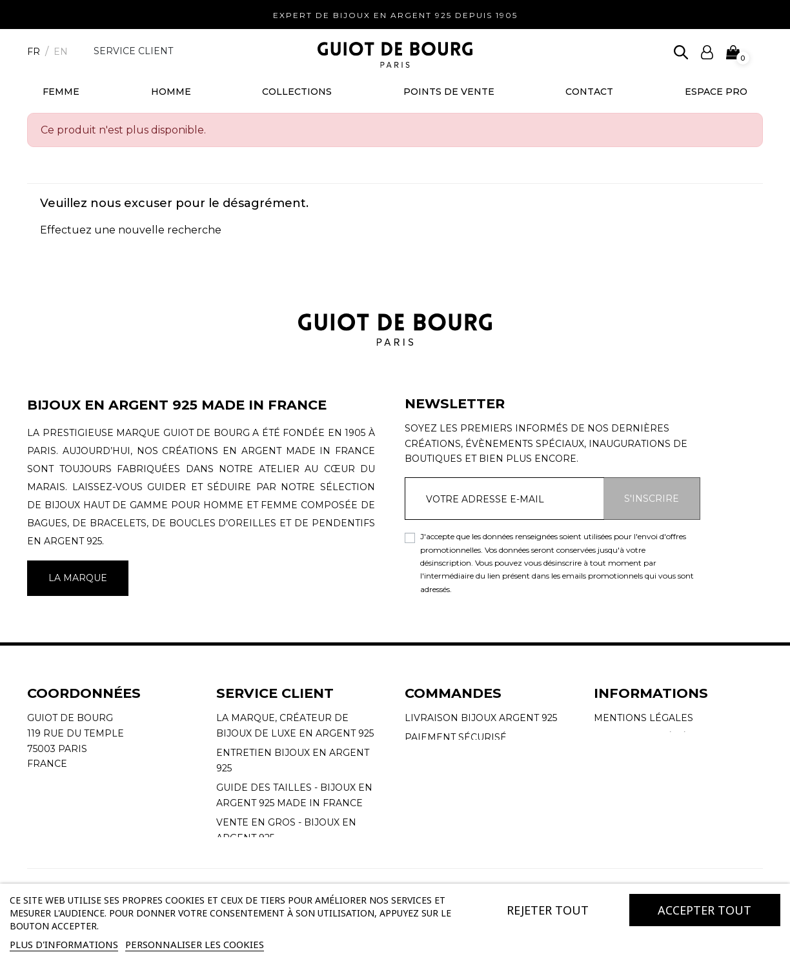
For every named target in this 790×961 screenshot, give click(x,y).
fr (33, 51)
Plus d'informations (64, 944)
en (61, 51)
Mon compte (439, 756)
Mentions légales (643, 718)
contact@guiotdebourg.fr (102, 794)
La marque (77, 578)
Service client (133, 51)
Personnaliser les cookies (194, 944)
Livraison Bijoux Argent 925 (481, 718)
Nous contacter (261, 857)
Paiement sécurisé (456, 737)
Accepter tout (704, 910)
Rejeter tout (548, 910)
